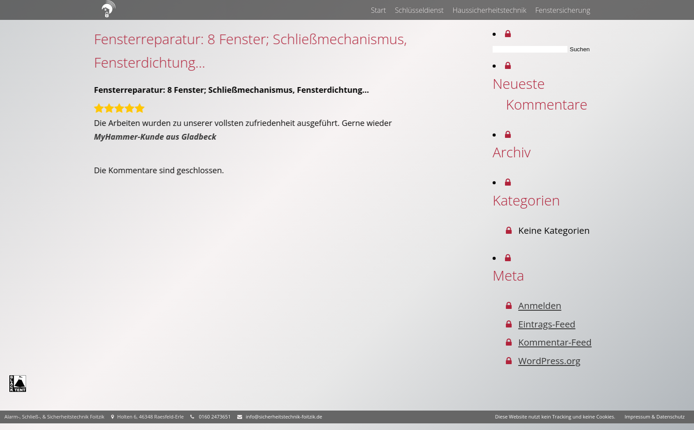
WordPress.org (553, 360)
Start (378, 10)
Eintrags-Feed (550, 324)
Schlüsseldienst (419, 10)
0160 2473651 (215, 416)
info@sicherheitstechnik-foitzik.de (284, 416)
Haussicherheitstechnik (490, 10)
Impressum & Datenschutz (655, 416)
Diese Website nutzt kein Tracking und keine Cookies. (555, 416)
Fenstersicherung (563, 10)
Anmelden (543, 305)
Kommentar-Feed (558, 342)
